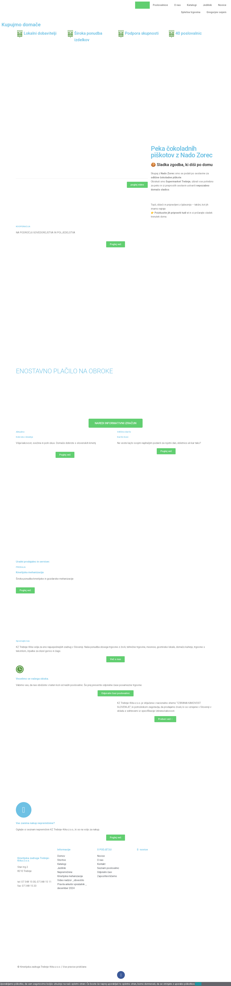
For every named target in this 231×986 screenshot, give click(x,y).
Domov (142, 5)
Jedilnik (207, 5)
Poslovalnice (160, 5)
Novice (222, 5)
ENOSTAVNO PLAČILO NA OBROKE (64, 371)
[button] (137, 185)
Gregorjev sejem (216, 12)
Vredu (198, 983)
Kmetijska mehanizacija (30, 572)
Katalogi (192, 5)
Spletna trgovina (190, 12)
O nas (177, 5)
